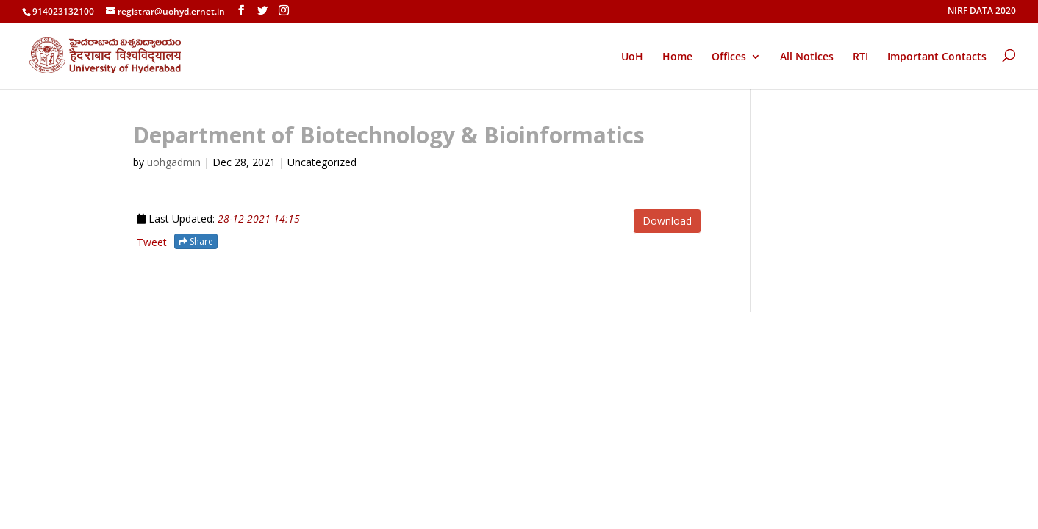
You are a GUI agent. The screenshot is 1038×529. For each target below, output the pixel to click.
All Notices (807, 57)
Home (677, 57)
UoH (632, 56)
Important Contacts (937, 57)
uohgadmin (174, 162)
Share (196, 241)
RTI (860, 57)
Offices (729, 57)
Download (667, 221)
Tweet (152, 242)
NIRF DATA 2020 (982, 12)
